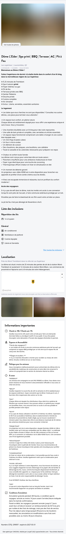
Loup (29, 532)
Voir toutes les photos (11, 45)
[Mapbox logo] (6, 290)
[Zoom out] (62, 277)
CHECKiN (16, 532)
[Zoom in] (62, 274)
